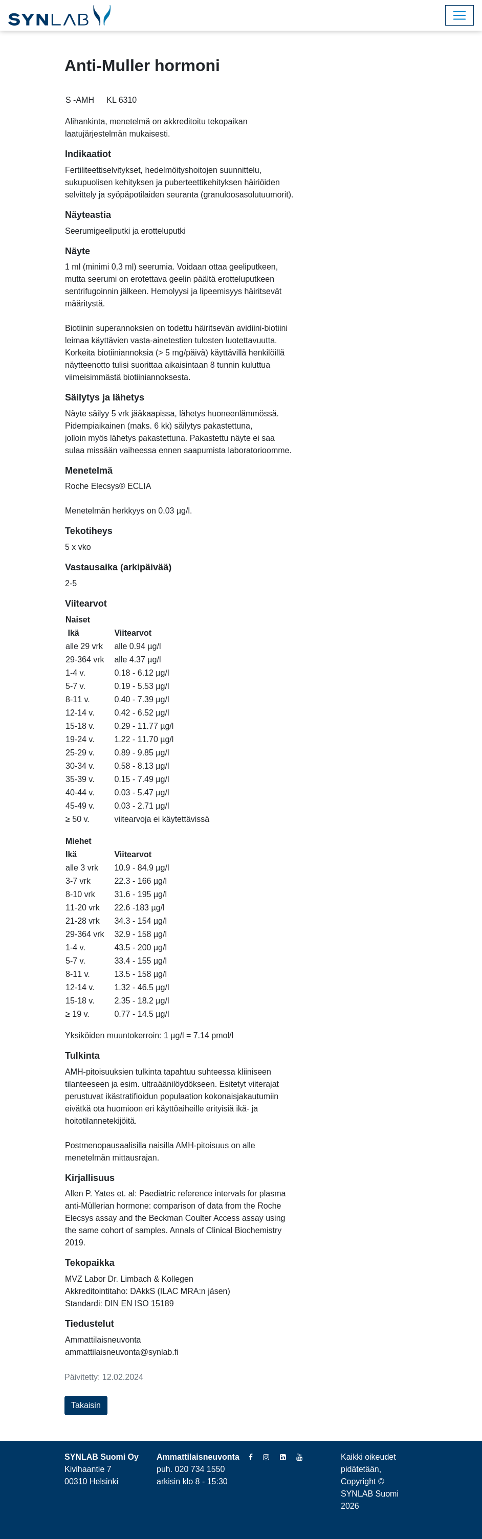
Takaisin (86, 1405)
